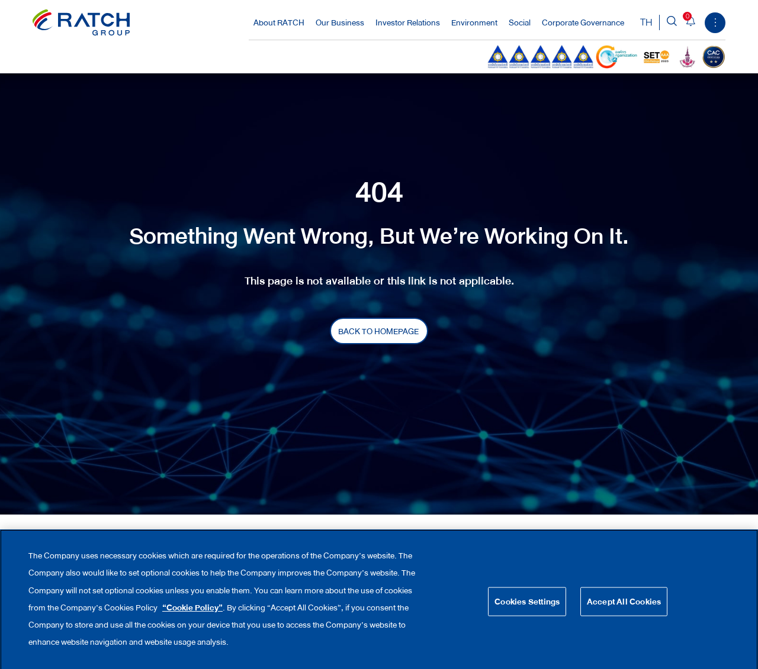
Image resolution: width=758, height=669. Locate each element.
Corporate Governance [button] (584, 22)
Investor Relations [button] (408, 22)
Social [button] (520, 22)
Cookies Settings (527, 609)
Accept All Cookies (624, 609)
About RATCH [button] (279, 22)
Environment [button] (475, 22)
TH (646, 22)
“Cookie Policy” (192, 616)
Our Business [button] (341, 22)
